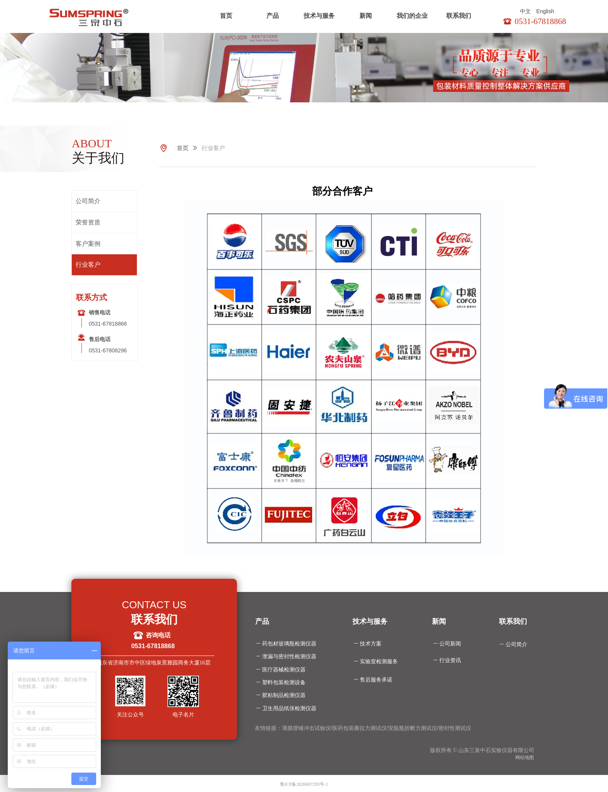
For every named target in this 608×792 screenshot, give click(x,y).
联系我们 (458, 15)
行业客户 (213, 148)
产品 (272, 15)
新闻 (365, 15)
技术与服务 (319, 15)
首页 (226, 15)
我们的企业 (412, 15)
